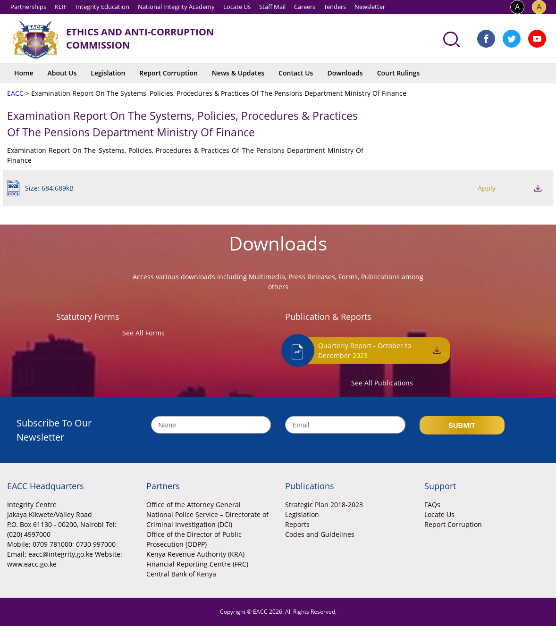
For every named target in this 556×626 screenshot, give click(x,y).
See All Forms (143, 332)
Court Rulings (398, 72)
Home (24, 72)
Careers (304, 6)
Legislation (108, 72)
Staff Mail (272, 6)
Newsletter (369, 6)
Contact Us (295, 72)
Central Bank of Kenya (181, 573)
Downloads (344, 72)
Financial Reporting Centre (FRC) (197, 563)
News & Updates (238, 72)
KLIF (61, 6)
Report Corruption (168, 72)
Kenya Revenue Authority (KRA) (195, 554)
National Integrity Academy (176, 6)
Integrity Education (102, 6)
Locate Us (237, 6)
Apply (487, 188)
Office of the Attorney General (193, 504)
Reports (297, 524)
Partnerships (28, 6)
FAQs (432, 504)
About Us (62, 72)
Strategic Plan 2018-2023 (324, 504)
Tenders (335, 6)
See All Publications (382, 382)
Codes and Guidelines (319, 534)
